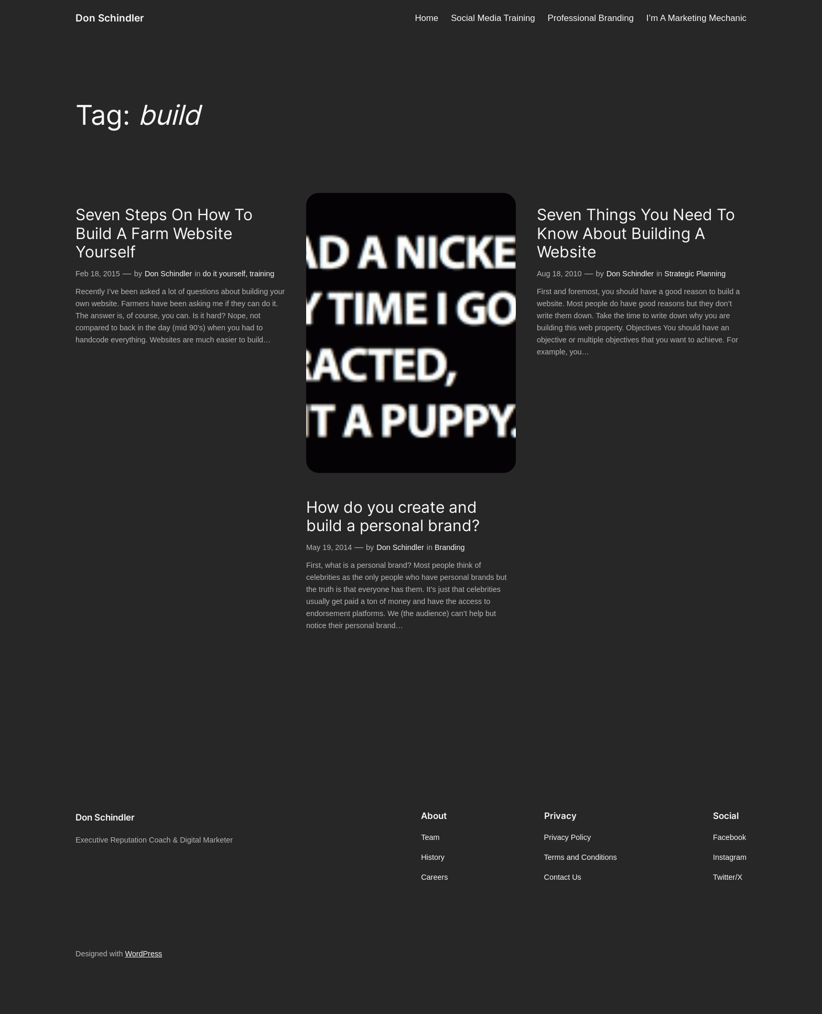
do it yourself (224, 273)
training (262, 273)
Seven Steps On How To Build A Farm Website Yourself (164, 233)
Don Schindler (109, 18)
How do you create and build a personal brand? (393, 516)
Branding (450, 547)
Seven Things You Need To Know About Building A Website (636, 233)
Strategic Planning (695, 273)
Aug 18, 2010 (559, 273)
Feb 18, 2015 (97, 273)
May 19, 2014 (329, 547)
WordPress (143, 954)
